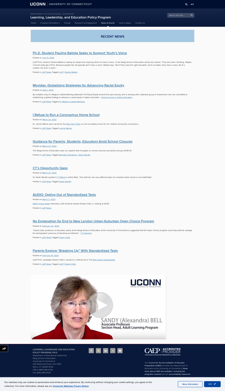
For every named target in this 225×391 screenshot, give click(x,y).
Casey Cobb (64, 237)
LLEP (61, 72)
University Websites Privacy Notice (71, 386)
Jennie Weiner (65, 128)
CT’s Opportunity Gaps (50, 168)
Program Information (50, 23)
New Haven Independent (104, 260)
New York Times (73, 124)
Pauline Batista (70, 72)
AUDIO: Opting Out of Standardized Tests (64, 195)
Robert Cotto (70, 264)
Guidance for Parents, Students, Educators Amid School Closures (82, 141)
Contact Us (140, 23)
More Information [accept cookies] (190, 384)
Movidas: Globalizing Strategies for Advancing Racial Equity (78, 85)
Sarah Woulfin (84, 155)
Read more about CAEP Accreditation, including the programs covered (166, 371)
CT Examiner (86, 233)
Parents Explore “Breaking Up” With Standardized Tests (75, 251)
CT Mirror (61, 177)
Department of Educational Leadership (52, 14)
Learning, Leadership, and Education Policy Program (70, 17)
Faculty (67, 23)
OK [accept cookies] (212, 384)
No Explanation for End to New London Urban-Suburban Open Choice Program (93, 221)
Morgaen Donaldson (68, 155)
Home (33, 23)
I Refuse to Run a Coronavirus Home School (66, 115)
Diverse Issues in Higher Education (116, 97)
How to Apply (125, 23)
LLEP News (47, 72)
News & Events (108, 23)
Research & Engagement (86, 23)
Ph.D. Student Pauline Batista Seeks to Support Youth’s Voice (80, 53)
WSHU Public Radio (41, 204)
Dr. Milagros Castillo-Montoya (72, 101)
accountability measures (179, 374)
